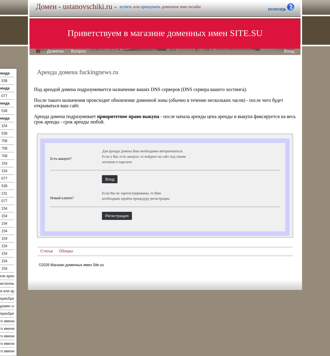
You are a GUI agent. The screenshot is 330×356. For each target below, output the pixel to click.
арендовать (150, 7)
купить (126, 7)
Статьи (46, 251)
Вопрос (78, 51)
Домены (55, 51)
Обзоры (66, 251)
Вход (289, 51)
